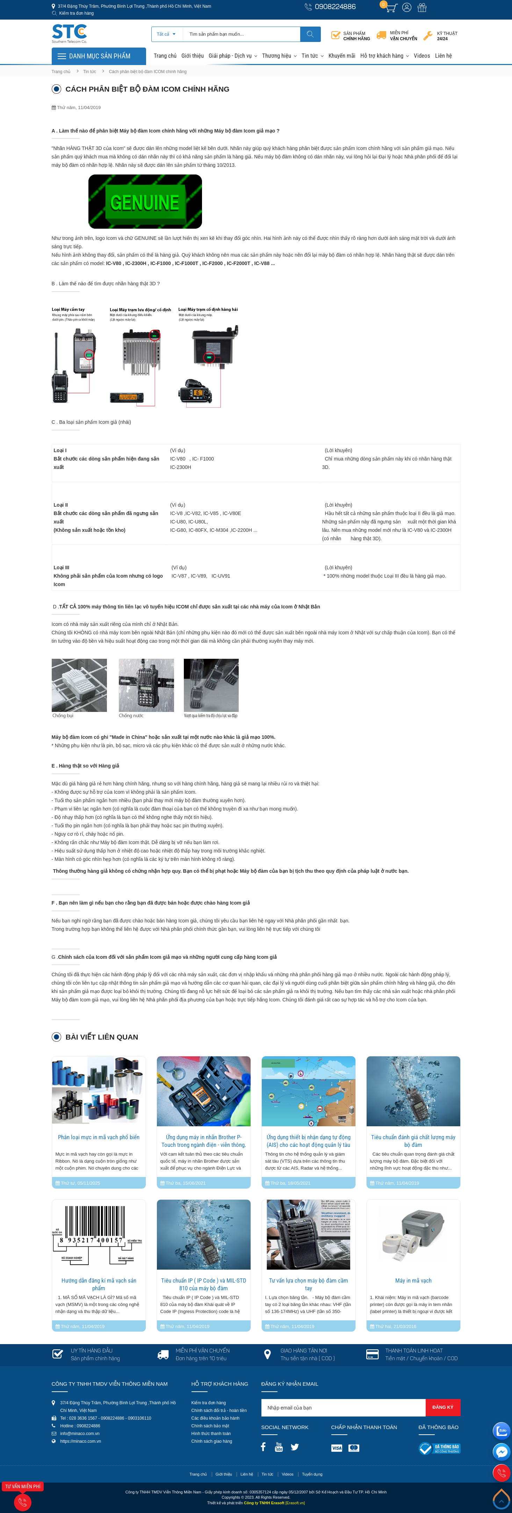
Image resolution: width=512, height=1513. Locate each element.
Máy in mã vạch (413, 1280)
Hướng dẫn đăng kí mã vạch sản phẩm (99, 1284)
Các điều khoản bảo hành (216, 1418)
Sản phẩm (357, 36)
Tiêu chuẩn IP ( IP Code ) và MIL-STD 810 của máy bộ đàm (203, 1284)
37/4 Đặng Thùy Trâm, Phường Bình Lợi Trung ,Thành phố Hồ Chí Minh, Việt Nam (134, 6)
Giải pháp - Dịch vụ (230, 55)
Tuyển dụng (312, 1474)
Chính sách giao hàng (212, 1441)
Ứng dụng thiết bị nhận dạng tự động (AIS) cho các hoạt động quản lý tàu (309, 1141)
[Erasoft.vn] (295, 1503)
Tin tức (310, 55)
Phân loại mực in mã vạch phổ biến (98, 1137)
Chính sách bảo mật (210, 1425)
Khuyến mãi (342, 55)
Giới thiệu (192, 55)
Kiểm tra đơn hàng (76, 13)
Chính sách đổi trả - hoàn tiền (219, 1410)
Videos (422, 55)
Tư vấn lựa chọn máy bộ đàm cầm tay (308, 1284)
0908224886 (335, 7)
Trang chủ (165, 55)
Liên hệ (443, 55)
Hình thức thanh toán (211, 1433)
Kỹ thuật (447, 36)
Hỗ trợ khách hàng (381, 55)
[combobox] (167, 32)
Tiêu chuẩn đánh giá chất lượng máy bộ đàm (413, 1141)
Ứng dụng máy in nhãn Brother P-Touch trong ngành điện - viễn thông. (203, 1141)
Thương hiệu (276, 55)
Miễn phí (403, 36)
